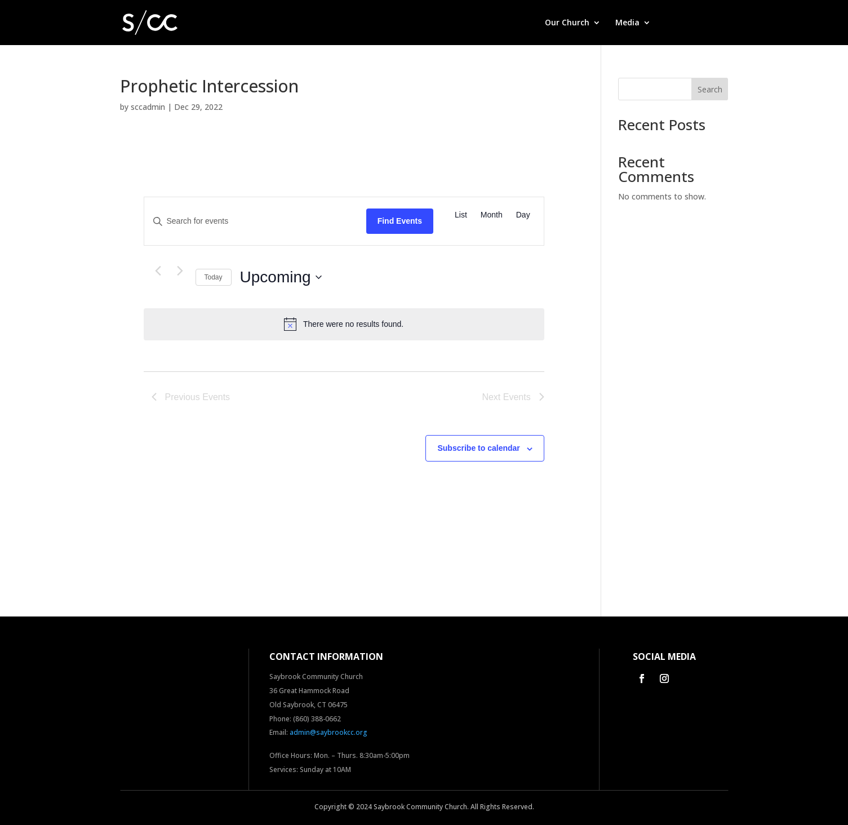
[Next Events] (180, 270)
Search (710, 89)
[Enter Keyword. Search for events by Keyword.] (255, 221)
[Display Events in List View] (461, 215)
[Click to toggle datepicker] (281, 277)
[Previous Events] (158, 270)
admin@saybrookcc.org (328, 732)
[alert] (344, 324)
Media (627, 23)
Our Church (567, 23)
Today (214, 277)
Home (518, 23)
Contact (712, 23)
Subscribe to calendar (478, 448)
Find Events (400, 220)
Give (673, 23)
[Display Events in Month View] (492, 215)
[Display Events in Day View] (523, 215)
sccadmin (148, 106)
